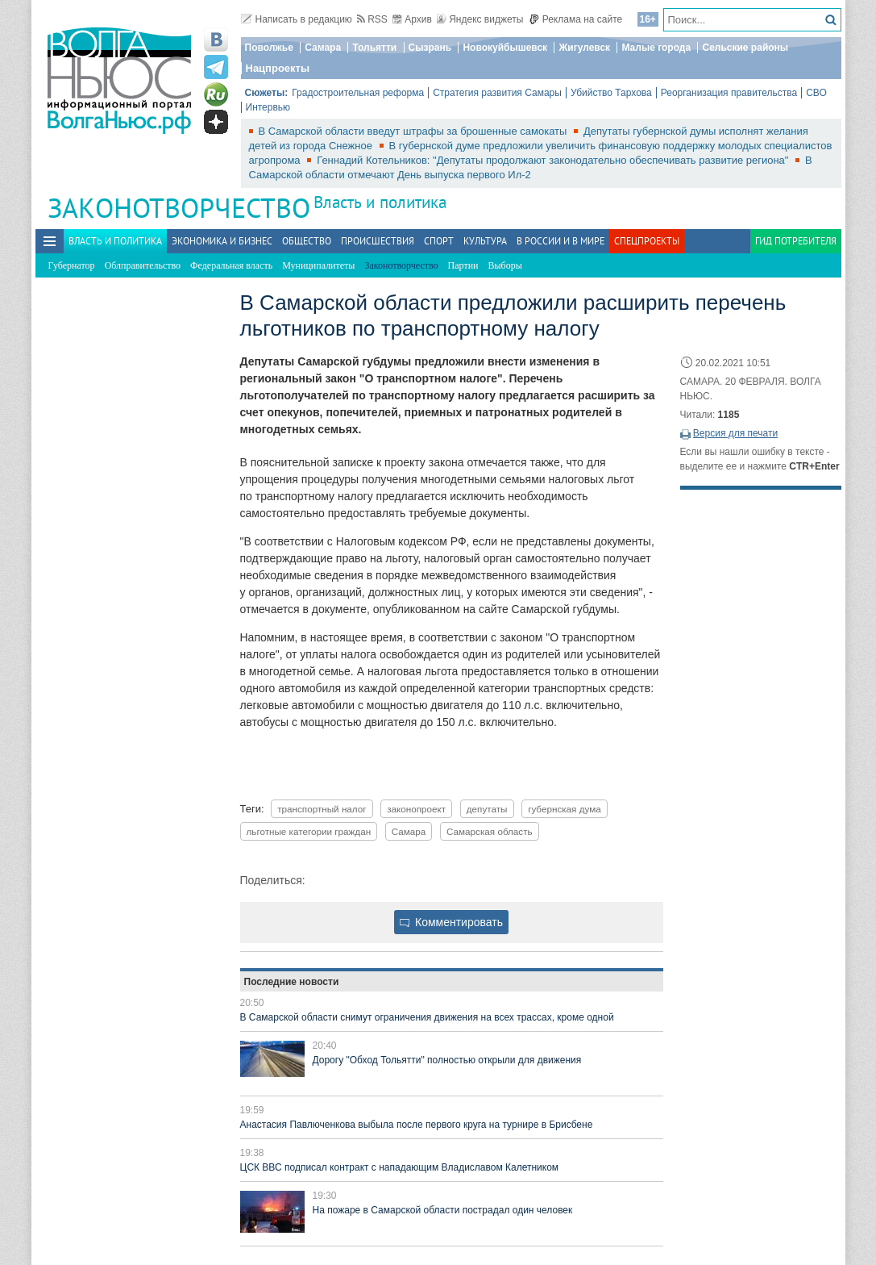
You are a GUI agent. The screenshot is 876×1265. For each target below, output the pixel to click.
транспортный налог (321, 809)
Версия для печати (735, 433)
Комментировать (451, 922)
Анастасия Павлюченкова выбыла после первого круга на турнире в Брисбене (416, 1124)
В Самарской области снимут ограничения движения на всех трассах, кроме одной (427, 1017)
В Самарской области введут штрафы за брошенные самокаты (415, 131)
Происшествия (377, 241)
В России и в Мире (560, 241)
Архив (412, 19)
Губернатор (71, 265)
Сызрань (430, 47)
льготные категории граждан (309, 831)
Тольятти (374, 47)
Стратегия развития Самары (497, 92)
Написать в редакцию (296, 19)
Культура (485, 241)
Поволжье (269, 47)
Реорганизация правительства (729, 92)
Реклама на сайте (576, 19)
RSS (372, 19)
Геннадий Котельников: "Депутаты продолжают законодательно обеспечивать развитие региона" (554, 160)
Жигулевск (584, 47)
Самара (323, 47)
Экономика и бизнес (222, 241)
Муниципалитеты (318, 265)
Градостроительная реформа (358, 92)
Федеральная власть (231, 265)
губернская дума (564, 809)
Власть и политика (379, 202)
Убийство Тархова (611, 92)
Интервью (268, 107)
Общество (306, 241)
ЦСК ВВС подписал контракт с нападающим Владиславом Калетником (399, 1167)
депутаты (487, 809)
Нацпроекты (278, 68)
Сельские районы (745, 47)
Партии (463, 265)
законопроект (416, 809)
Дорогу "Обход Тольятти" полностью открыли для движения (447, 1060)
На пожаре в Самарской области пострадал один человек (443, 1210)
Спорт (439, 241)
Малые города (656, 47)
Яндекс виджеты (480, 19)
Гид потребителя (796, 241)
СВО (816, 92)
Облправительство (143, 265)
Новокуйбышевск (505, 47)
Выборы (505, 265)
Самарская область (489, 831)
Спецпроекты (646, 241)
